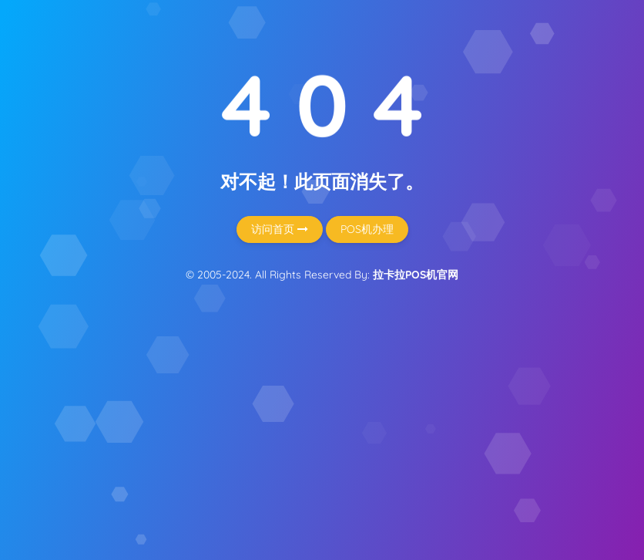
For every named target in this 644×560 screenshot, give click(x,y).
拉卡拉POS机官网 (415, 275)
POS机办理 (367, 229)
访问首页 (279, 229)
